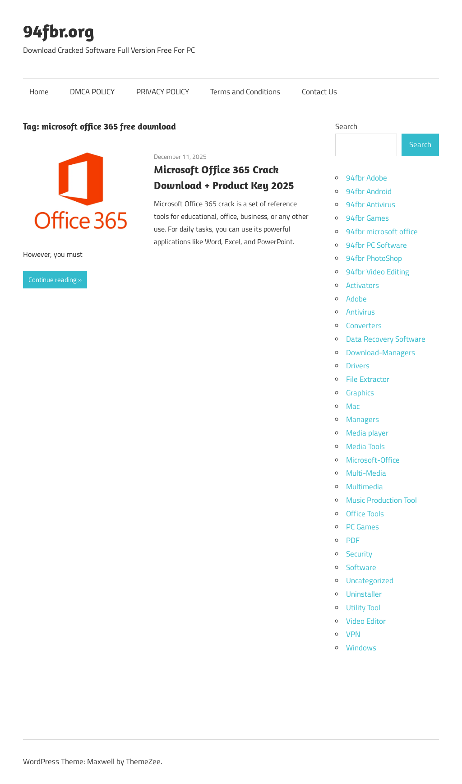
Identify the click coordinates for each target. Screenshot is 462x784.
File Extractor (367, 379)
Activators (362, 285)
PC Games (362, 527)
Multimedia (364, 486)
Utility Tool (363, 607)
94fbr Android (369, 191)
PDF (353, 540)
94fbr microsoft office (382, 231)
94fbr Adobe (366, 178)
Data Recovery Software (385, 339)
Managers (362, 419)
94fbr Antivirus (370, 204)
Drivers (358, 365)
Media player (367, 433)
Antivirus (360, 312)
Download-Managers (380, 352)
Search (346, 126)
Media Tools (365, 446)
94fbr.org (58, 30)
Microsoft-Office (373, 460)
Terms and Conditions (245, 91)
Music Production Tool (381, 500)
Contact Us (319, 91)
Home (39, 91)
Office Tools (365, 514)
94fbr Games (367, 218)
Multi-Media (366, 473)
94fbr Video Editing (377, 272)
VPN (353, 634)
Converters (364, 325)
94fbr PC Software (376, 245)
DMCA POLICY (92, 91)
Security (359, 554)
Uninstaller (364, 594)
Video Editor (366, 621)
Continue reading (52, 279)
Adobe (356, 299)
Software (361, 567)
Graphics (360, 393)
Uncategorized (369, 580)
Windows (361, 648)
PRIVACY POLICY (162, 91)
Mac (353, 406)
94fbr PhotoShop (374, 258)
